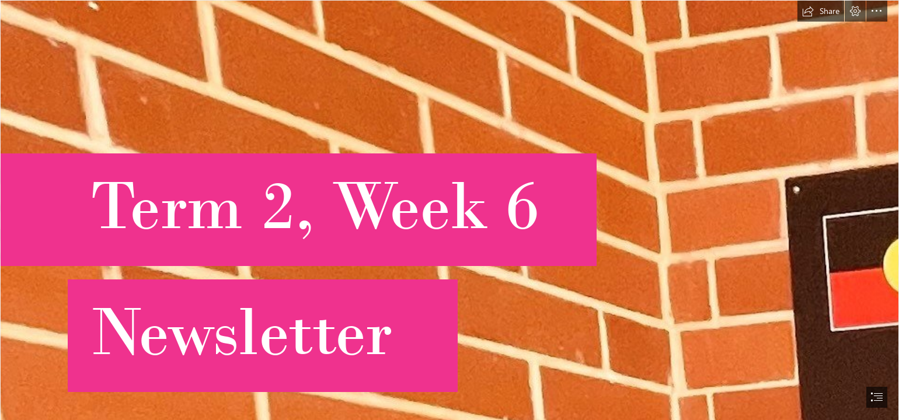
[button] (820, 11)
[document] (449, 210)
